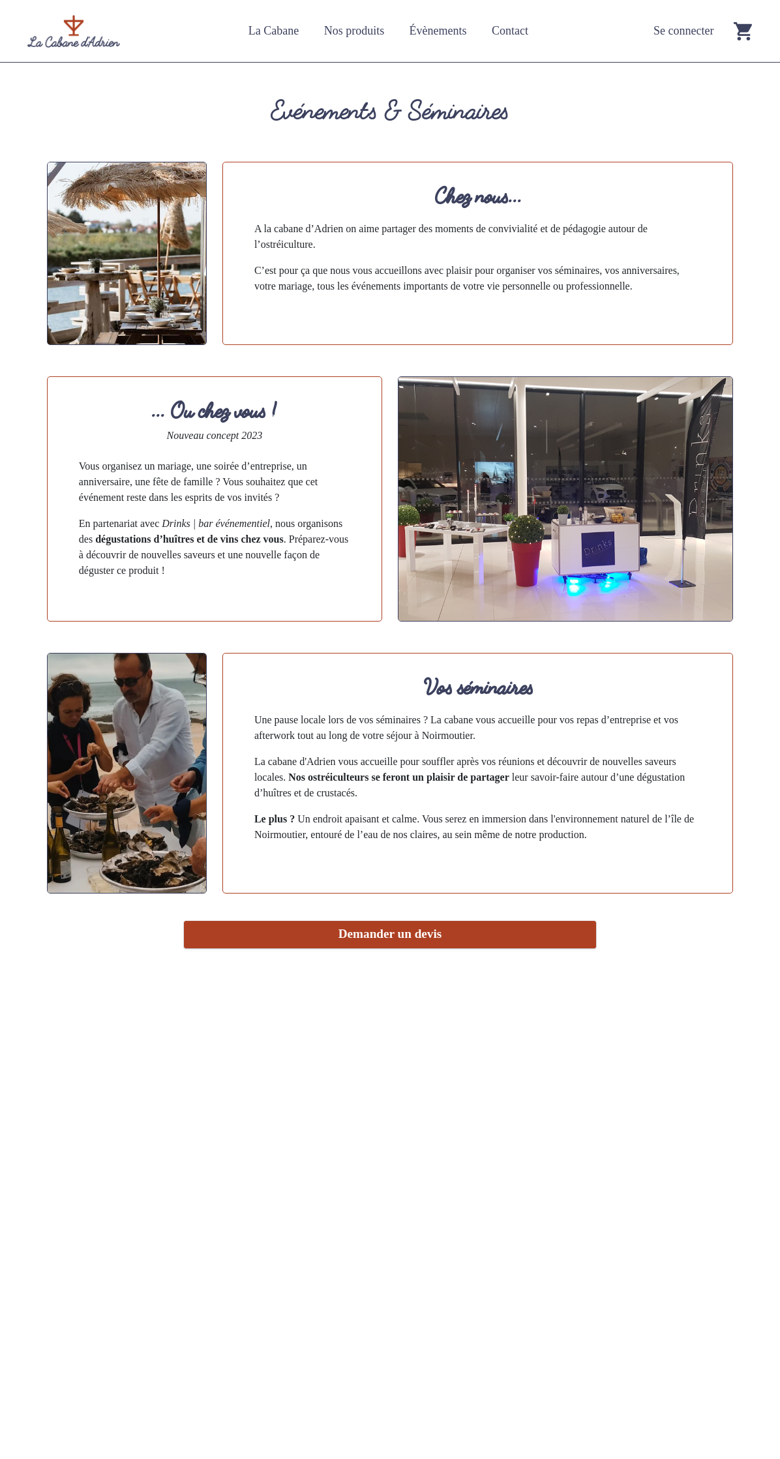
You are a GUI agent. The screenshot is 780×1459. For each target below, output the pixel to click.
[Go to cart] (743, 31)
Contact (510, 30)
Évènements (438, 30)
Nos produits (354, 30)
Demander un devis (390, 933)
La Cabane (273, 30)
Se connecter (683, 30)
